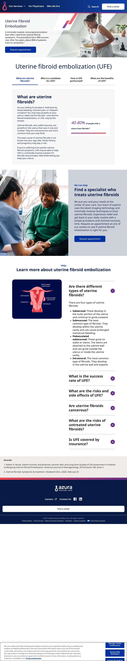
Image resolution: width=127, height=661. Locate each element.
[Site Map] (69, 520)
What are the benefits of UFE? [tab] (102, 79)
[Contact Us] (65, 499)
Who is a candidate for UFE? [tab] (51, 79)
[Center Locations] (80, 520)
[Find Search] (63, 509)
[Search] (93, 6)
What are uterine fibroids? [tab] (25, 79)
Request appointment (20, 49)
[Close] (124, 651)
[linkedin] (80, 499)
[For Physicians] (36, 6)
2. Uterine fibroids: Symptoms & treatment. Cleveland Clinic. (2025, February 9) (41, 471)
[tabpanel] (63, 127)
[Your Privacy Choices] (96, 520)
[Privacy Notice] (27, 520)
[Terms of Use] (38, 520)
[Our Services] (17, 6)
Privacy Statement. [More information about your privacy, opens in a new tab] (34, 658)
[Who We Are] (53, 6)
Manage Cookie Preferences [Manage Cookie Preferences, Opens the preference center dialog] (115, 644)
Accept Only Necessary (115, 653)
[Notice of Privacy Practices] (54, 520)
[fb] (75, 499)
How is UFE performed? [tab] (76, 79)
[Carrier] (51, 499)
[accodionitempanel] (89, 333)
